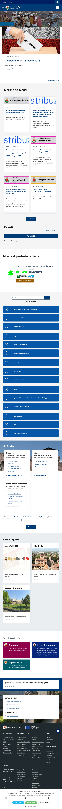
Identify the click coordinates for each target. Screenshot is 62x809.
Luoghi (48, 762)
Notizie (48, 737)
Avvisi (48, 742)
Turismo (34, 755)
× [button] (60, 790)
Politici (5, 746)
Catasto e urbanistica (23, 748)
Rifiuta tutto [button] (44, 802)
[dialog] (31, 799)
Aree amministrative (8, 740)
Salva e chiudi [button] (18, 802)
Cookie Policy (35, 776)
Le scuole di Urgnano (52, 753)
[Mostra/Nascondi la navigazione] (3, 7)
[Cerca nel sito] (57, 7)
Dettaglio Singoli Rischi (24, 281)
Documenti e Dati (7, 753)
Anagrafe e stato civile (23, 742)
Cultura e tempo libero (23, 751)
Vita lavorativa (36, 757)
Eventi (48, 760)
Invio (47, 298)
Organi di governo (8, 737)
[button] (58, 731)
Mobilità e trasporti (37, 744)
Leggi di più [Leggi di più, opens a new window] (50, 795)
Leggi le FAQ (20, 770)
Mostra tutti (31, 527)
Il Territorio (49, 751)
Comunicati (49, 740)
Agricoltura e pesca (22, 737)
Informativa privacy (37, 774)
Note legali (35, 778)
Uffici (4, 742)
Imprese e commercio (38, 742)
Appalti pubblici (21, 744)
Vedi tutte (31, 219)
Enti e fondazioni (7, 744)
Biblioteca (49, 755)
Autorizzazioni (21, 746)
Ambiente (20, 740)
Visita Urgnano (50, 758)
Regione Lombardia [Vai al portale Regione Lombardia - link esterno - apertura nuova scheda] (7, 2)
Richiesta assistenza (23, 781)
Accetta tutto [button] (31, 802)
